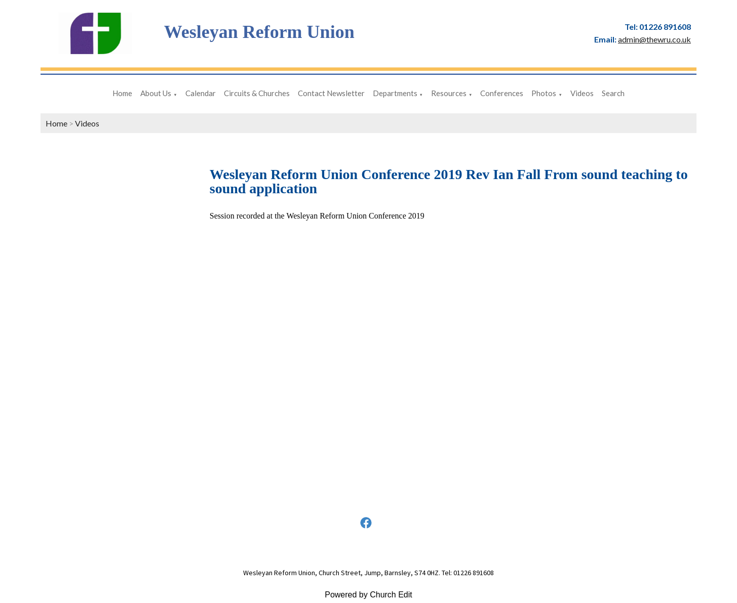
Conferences (501, 93)
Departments (395, 93)
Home (122, 93)
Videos (582, 93)
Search (613, 93)
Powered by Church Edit (368, 594)
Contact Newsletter (331, 93)
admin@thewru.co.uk (654, 39)
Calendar (200, 93)
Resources (449, 93)
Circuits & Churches (257, 93)
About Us (155, 93)
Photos (543, 93)
